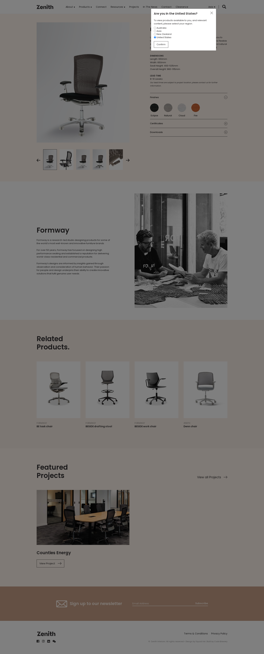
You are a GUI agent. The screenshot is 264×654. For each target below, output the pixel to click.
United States (162, 37)
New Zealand (163, 34)
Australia (160, 28)
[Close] (211, 13)
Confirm (161, 44)
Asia (157, 31)
